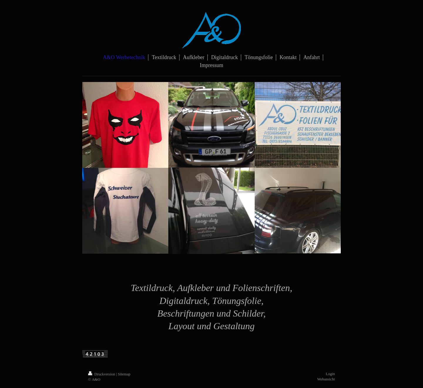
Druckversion (102, 374)
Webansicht (326, 379)
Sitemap (124, 374)
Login (330, 374)
